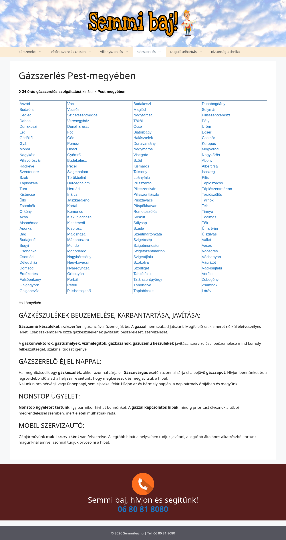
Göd (70, 138)
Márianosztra (78, 240)
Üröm (206, 126)
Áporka (26, 228)
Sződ (137, 160)
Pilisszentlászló (146, 194)
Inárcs (72, 194)
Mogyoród (210, 149)
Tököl (138, 121)
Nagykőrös (211, 155)
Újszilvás (209, 234)
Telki (205, 206)
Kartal (72, 206)
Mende (73, 245)
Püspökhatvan (145, 206)
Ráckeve (27, 166)
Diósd (72, 149)
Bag (23, 234)
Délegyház (28, 262)
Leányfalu (141, 177)
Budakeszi (142, 104)
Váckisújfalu (212, 268)
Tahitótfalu (142, 274)
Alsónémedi (29, 223)
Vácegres (210, 251)
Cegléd (26, 115)
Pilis (205, 177)
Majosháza (76, 234)
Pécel (72, 166)
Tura (23, 189)
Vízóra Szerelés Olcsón (73, 52)
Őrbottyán (75, 274)
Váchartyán (211, 257)
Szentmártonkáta (147, 234)
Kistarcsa (27, 194)
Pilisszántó (142, 183)
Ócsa (137, 126)
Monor (25, 149)
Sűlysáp (140, 223)
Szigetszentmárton (149, 251)
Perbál (72, 279)
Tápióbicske (143, 291)
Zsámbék (27, 206)
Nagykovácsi (78, 262)
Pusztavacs (143, 200)
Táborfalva (142, 285)
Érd (22, 132)
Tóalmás (209, 217)
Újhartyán (210, 228)
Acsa (24, 217)
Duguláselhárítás (188, 52)
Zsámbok (209, 285)
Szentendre (29, 172)
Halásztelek (143, 138)
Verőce (208, 274)
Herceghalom (78, 183)
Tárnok (208, 200)
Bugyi (24, 245)
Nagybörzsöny (79, 257)
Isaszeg (208, 172)
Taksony (140, 172)
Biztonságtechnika (225, 51)
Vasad (207, 245)
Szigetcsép (142, 240)
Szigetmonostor (146, 245)
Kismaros (141, 166)
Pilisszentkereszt (216, 115)
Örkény (26, 211)
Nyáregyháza (78, 268)
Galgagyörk (29, 285)
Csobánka (28, 251)
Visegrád (140, 155)
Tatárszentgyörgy (147, 279)
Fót (70, 132)
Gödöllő (26, 138)
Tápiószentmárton (217, 189)
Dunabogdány (213, 104)
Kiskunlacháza (79, 217)
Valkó (206, 240)
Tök (205, 223)
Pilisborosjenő (79, 291)
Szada (138, 228)
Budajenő (28, 240)
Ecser (206, 132)
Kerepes (209, 143)
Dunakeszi (28, 126)
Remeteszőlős (145, 211)
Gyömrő (74, 155)
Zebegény (210, 279)
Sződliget (141, 268)
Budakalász (77, 160)
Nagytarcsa (143, 115)
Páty (205, 121)
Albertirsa (210, 166)
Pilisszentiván (144, 189)
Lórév (206, 291)
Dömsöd (27, 268)
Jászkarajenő (78, 200)
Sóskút (139, 217)
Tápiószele (29, 183)
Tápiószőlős (212, 194)
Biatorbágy (142, 132)
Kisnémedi (76, 223)
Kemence (75, 211)
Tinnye (207, 211)
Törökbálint (76, 177)
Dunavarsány (144, 143)
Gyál (23, 143)
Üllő (23, 200)
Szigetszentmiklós (82, 115)
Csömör (208, 138)
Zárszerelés (32, 52)
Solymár (209, 110)
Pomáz (73, 143)
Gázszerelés (151, 52)
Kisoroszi (75, 228)
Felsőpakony (30, 279)
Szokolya (141, 262)
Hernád (73, 189)
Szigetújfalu (143, 257)
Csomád (27, 257)
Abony (207, 160)
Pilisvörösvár (30, 160)
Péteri (72, 285)
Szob (24, 177)
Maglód (139, 110)
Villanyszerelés (116, 52)
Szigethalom (77, 172)
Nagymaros (143, 149)
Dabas (25, 121)
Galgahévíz (29, 291)
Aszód (25, 104)
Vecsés (73, 110)
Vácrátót (209, 262)
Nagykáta (28, 155)
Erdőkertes (29, 274)
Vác (70, 104)
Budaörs (27, 110)
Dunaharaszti (78, 126)
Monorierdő (76, 251)
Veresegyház (78, 121)
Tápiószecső (212, 183)
